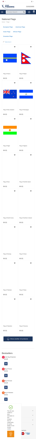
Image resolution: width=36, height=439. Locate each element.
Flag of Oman (23, 254)
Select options (6, 363)
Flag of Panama (23, 326)
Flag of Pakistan (7, 290)
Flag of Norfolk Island (25, 182)
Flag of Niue (6, 182)
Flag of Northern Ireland (25, 218)
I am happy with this (10, 433)
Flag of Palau (22, 290)
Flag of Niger (6, 145)
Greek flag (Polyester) (10, 357)
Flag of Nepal (22, 73)
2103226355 (30, 6)
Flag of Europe (8, 380)
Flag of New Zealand (8, 109)
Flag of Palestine (7, 326)
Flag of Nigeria (23, 145)
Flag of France (8, 369)
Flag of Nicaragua (24, 109)
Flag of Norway (7, 254)
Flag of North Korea (8, 218)
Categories (2, 12)
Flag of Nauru (6, 73)
